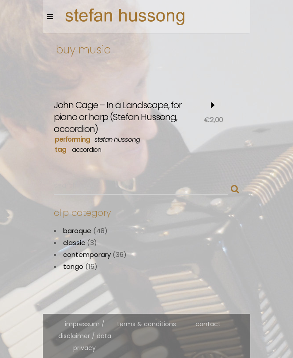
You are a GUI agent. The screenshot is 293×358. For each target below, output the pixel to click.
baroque (77, 230)
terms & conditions (146, 324)
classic (74, 242)
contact (208, 324)
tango (73, 266)
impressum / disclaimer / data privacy (84, 336)
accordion (86, 149)
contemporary (87, 254)
